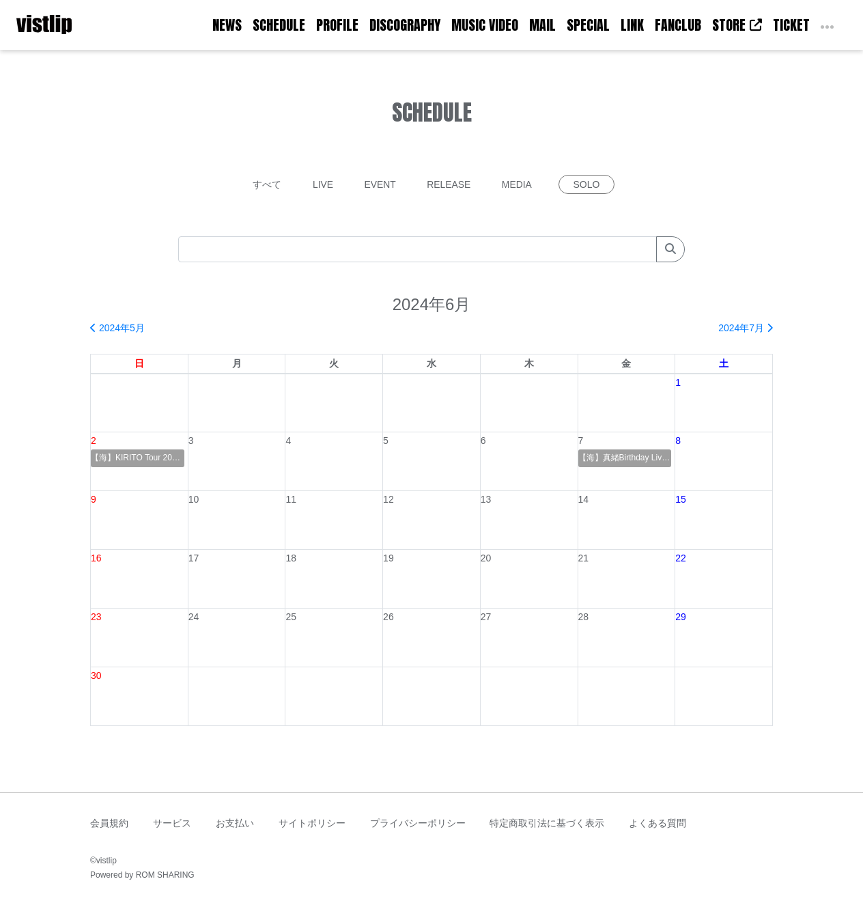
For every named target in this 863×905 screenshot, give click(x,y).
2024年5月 (117, 327)
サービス (172, 823)
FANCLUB (678, 25)
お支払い (235, 823)
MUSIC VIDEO (484, 25)
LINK (632, 25)
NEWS (227, 25)
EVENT (380, 184)
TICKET (791, 25)
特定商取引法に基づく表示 (547, 823)
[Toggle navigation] (80, 25)
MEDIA (518, 184)
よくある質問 (657, 823)
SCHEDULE (279, 25)
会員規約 (109, 823)
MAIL (542, 25)
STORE (737, 25)
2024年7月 (745, 327)
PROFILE (337, 25)
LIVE (322, 184)
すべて (266, 184)
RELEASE (449, 184)
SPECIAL (588, 25)
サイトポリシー (312, 823)
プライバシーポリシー (418, 823)
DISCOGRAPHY (404, 25)
